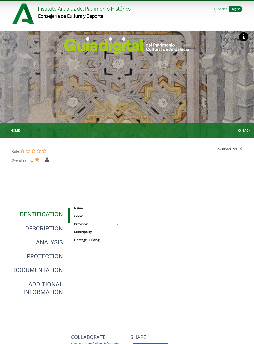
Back (244, 130)
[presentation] (40, 214)
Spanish (221, 9)
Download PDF (228, 149)
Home (15, 130)
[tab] (40, 214)
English (235, 9)
